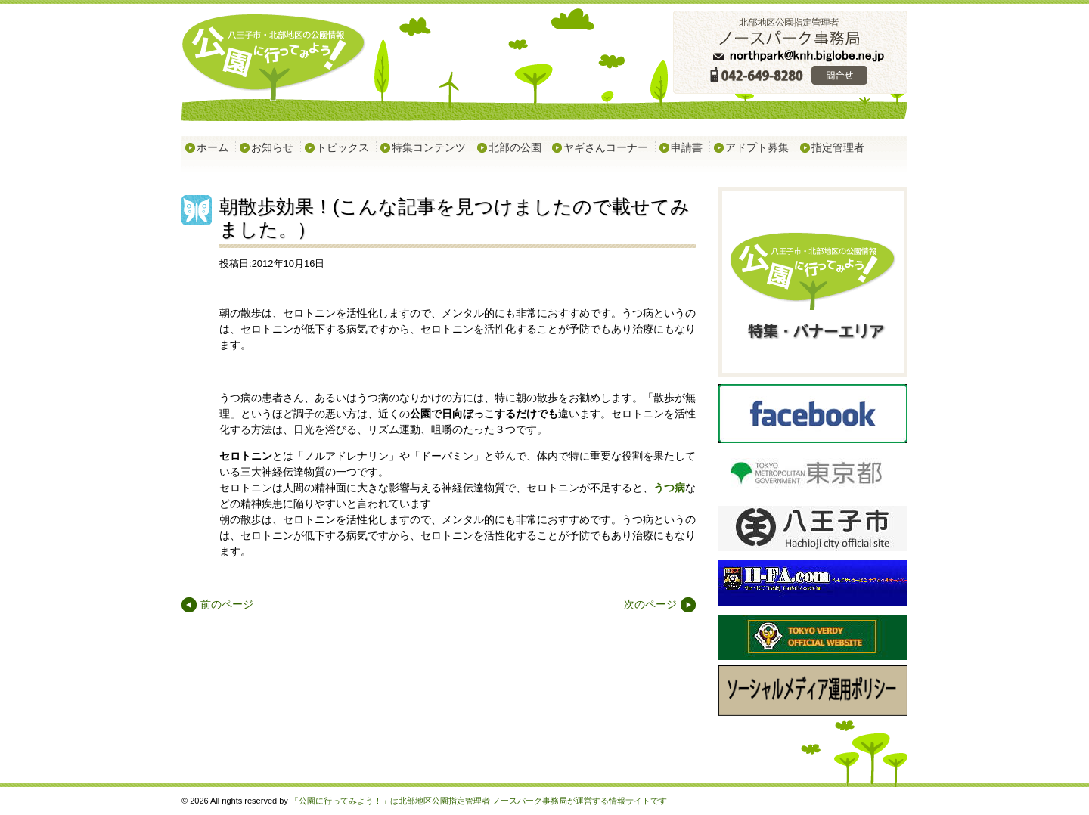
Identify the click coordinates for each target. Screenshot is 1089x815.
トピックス (342, 147)
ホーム (212, 147)
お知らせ (272, 147)
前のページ (226, 604)
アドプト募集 (757, 147)
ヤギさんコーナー (605, 147)
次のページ (650, 604)
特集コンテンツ (429, 147)
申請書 (687, 147)
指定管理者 (837, 147)
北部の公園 (515, 147)
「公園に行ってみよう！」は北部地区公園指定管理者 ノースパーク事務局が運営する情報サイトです (478, 800)
